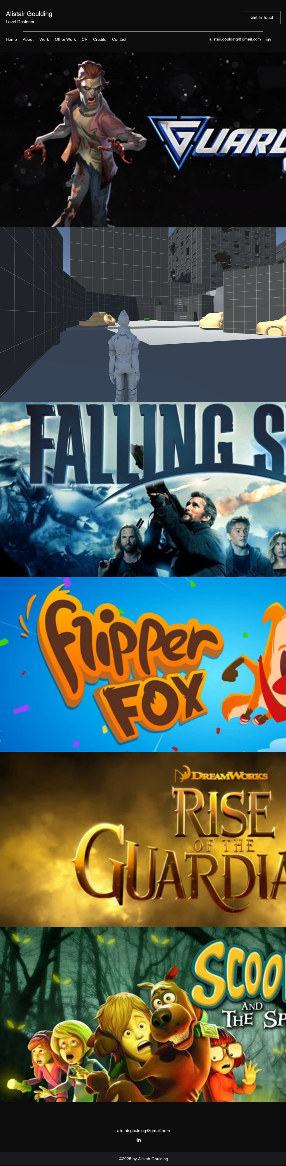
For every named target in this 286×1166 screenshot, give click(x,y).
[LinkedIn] (268, 39)
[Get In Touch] (262, 17)
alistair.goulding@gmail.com (235, 39)
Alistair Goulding (29, 13)
